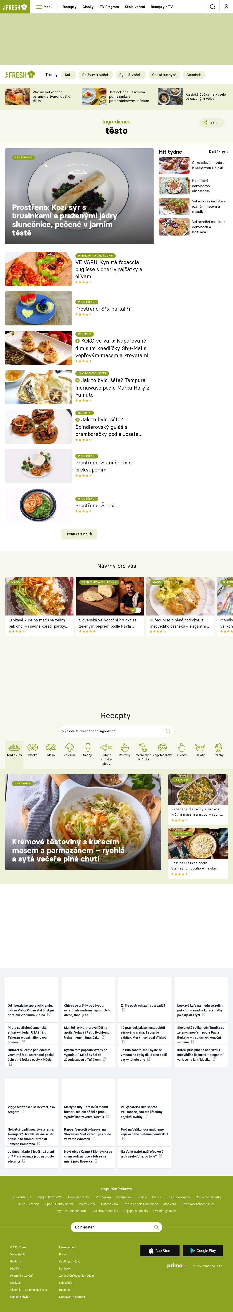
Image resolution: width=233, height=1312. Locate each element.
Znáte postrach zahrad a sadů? (143, 1007)
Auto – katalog (29, 1204)
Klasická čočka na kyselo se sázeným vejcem (205, 96)
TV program (102, 1197)
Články (88, 7)
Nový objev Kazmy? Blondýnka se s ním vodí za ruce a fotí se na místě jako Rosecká (88, 1156)
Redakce (65, 1289)
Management (67, 1247)
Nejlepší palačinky (135, 1211)
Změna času (124, 1197)
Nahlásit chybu (19, 1297)
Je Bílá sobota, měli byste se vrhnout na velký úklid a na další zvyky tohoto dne (144, 1055)
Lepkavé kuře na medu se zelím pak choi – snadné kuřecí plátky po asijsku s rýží (37, 623)
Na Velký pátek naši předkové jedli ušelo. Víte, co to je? (142, 1154)
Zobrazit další (79, 534)
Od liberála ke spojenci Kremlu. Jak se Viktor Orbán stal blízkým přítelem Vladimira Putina (31, 1010)
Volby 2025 (87, 1204)
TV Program (109, 7)
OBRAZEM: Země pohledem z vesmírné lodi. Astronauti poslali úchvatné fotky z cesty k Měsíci (31, 1057)
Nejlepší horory (78, 1197)
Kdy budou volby (178, 1197)
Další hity (217, 151)
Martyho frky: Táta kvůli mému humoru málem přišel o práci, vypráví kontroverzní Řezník (86, 1112)
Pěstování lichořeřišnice (198, 1204)
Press (63, 1254)
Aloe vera (169, 1204)
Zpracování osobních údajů (76, 1275)
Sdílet (212, 124)
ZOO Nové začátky (208, 1197)
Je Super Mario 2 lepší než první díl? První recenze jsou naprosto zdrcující (31, 1156)
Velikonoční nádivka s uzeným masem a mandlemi (208, 206)
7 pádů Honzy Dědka (59, 1204)
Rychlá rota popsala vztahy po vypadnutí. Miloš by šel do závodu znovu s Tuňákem (85, 1055)
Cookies (15, 1282)
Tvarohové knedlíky (104, 1211)
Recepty (70, 7)
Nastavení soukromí (72, 1297)
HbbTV (14, 1268)
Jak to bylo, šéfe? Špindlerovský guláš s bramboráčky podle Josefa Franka (107, 427)
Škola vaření (135, 7)
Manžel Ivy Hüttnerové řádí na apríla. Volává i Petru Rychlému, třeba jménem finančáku (87, 1032)
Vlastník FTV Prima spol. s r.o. (29, 1289)
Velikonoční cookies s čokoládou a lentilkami (208, 227)
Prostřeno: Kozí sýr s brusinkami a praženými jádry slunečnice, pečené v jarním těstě (64, 220)
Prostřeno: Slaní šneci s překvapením (103, 466)
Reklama (16, 1261)
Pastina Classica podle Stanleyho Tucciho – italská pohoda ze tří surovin (193, 868)
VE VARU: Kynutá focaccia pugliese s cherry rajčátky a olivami (108, 269)
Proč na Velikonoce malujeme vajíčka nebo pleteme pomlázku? (144, 1134)
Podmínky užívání (21, 1275)
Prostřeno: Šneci (94, 505)
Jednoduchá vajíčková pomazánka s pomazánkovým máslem (129, 96)
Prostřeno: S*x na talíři (102, 309)
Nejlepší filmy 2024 (49, 1197)
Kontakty (65, 1268)
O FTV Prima (18, 1247)
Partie (142, 1197)
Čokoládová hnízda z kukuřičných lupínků (208, 165)
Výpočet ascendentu (71, 1211)
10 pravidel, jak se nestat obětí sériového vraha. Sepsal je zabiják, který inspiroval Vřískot (143, 1034)
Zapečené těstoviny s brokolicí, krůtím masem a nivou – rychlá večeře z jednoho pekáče (197, 814)
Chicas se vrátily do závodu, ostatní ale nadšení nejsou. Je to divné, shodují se (87, 1010)
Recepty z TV (162, 7)
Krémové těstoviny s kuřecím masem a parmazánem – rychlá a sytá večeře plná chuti (68, 850)
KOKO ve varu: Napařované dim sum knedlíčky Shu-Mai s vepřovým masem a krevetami (111, 348)
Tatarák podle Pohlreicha (140, 1204)
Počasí (157, 1197)
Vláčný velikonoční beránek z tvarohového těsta (51, 96)
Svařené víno (109, 1204)
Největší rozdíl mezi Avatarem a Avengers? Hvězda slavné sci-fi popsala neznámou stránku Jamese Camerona (31, 1137)
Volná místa (17, 1254)
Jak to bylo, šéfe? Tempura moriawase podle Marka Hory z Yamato (112, 387)
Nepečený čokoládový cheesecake (201, 185)
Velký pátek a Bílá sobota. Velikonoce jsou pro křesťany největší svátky (141, 1112)
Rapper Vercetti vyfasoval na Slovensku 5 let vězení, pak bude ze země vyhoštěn (87, 1134)
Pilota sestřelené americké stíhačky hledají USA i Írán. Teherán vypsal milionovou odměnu (27, 1035)
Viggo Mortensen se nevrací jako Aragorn (31, 1109)
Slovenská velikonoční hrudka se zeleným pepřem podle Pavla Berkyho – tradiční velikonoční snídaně (108, 623)
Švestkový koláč (164, 1211)
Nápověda (65, 1282)
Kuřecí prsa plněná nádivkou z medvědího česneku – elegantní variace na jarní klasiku (178, 623)
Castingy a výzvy (69, 1261)
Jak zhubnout (21, 1197)
